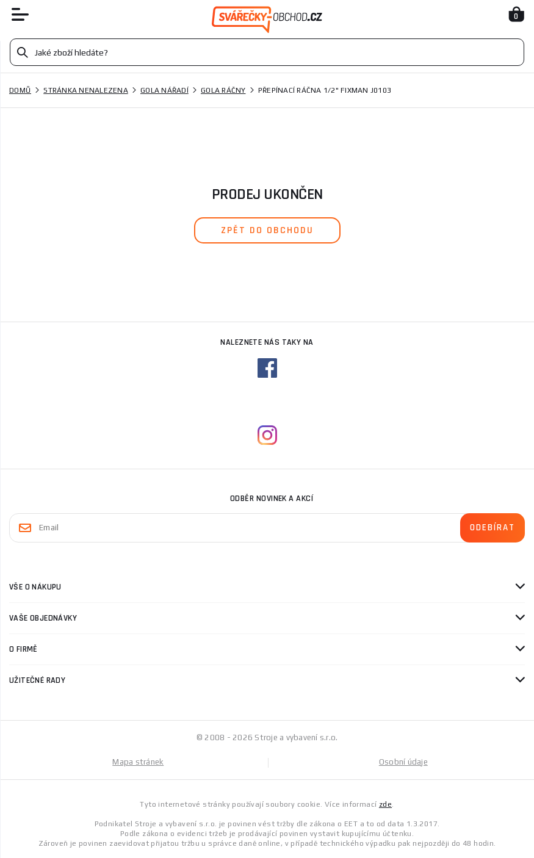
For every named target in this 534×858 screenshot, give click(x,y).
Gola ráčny (223, 90)
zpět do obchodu (267, 230)
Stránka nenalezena (85, 90)
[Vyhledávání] (267, 52)
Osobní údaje (403, 761)
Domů (20, 90)
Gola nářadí (164, 90)
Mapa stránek (138, 761)
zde (385, 804)
